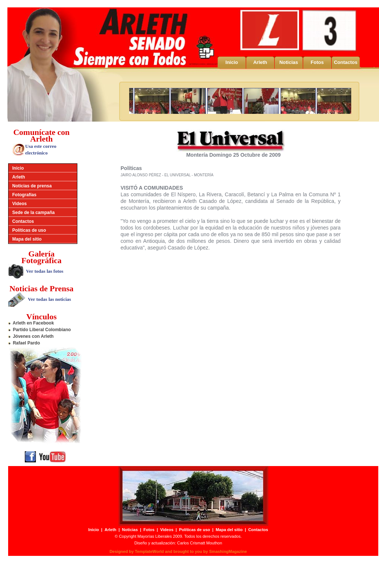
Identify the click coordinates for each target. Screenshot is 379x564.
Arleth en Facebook (31, 323)
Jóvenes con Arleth (31, 336)
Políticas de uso (29, 230)
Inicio (231, 62)
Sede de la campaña (33, 212)
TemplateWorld (149, 551)
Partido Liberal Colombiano (39, 329)
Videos (19, 203)
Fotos (317, 62)
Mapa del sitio (26, 239)
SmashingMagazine (228, 551)
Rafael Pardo (24, 343)
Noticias (288, 62)
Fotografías (24, 194)
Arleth (260, 62)
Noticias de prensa (32, 185)
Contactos (346, 62)
